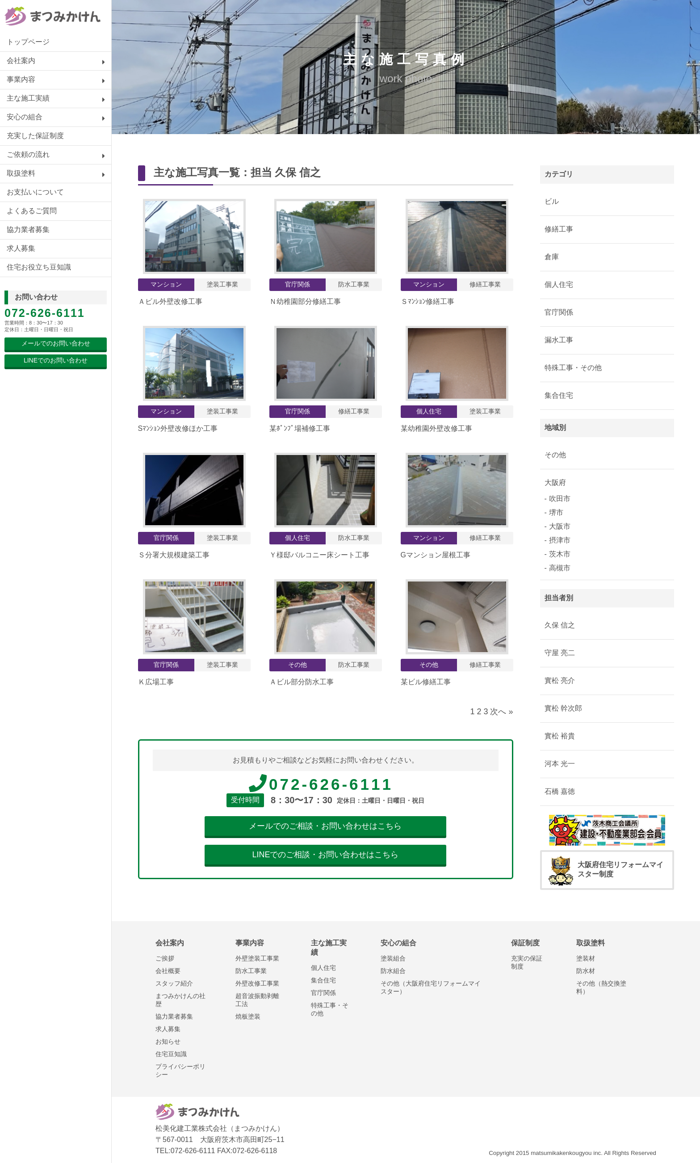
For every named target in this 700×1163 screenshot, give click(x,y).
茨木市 (559, 554)
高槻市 (559, 568)
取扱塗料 (21, 173)
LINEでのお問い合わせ (56, 360)
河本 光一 (560, 763)
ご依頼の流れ (28, 154)
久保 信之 (298, 172)
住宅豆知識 (171, 1054)
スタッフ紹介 (174, 983)
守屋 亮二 (560, 653)
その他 (555, 455)
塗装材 (585, 958)
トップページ (28, 42)
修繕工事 (559, 229)
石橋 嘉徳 (560, 791)
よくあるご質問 (32, 211)
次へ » (501, 711)
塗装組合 (393, 958)
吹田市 (559, 498)
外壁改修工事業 (257, 983)
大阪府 (555, 482)
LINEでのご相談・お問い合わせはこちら (325, 854)
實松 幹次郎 (563, 708)
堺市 (556, 512)
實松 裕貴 (560, 736)
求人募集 (21, 248)
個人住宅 (559, 284)
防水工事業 (251, 970)
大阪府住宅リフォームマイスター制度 (606, 870)
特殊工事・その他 (573, 367)
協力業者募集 (28, 229)
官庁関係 (559, 312)
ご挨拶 (164, 958)
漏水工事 (559, 340)
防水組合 (393, 970)
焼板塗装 (247, 1016)
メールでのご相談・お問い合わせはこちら (325, 826)
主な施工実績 (28, 98)
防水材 (585, 970)
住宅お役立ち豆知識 (39, 267)
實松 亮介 (560, 680)
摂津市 (559, 540)
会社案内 (21, 60)
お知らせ (167, 1041)
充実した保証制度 (35, 135)
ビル (552, 201)
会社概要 (167, 970)
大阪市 (559, 526)
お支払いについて (35, 192)
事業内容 (21, 79)
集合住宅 (559, 395)
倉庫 (552, 257)
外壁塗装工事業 (257, 958)
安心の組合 (24, 117)
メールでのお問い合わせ (55, 343)
